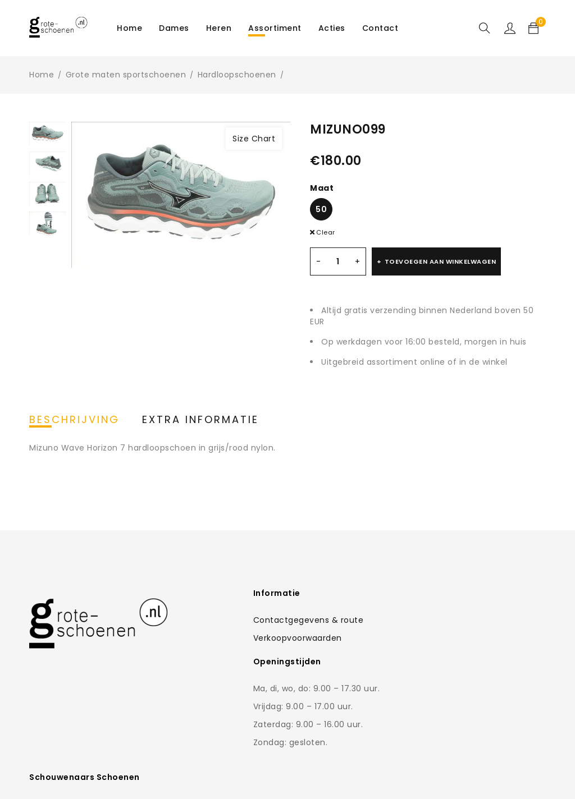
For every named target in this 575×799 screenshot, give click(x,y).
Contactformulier (430, 665)
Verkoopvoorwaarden (249, 638)
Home (41, 74)
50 (321, 209)
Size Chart (253, 138)
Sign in (510, 28)
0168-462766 (438, 687)
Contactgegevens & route (260, 620)
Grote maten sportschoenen (126, 74)
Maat (322, 188)
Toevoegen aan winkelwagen (440, 261)
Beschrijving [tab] (74, 419)
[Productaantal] (338, 261)
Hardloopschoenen (237, 74)
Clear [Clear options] (325, 232)
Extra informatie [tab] (200, 419)
